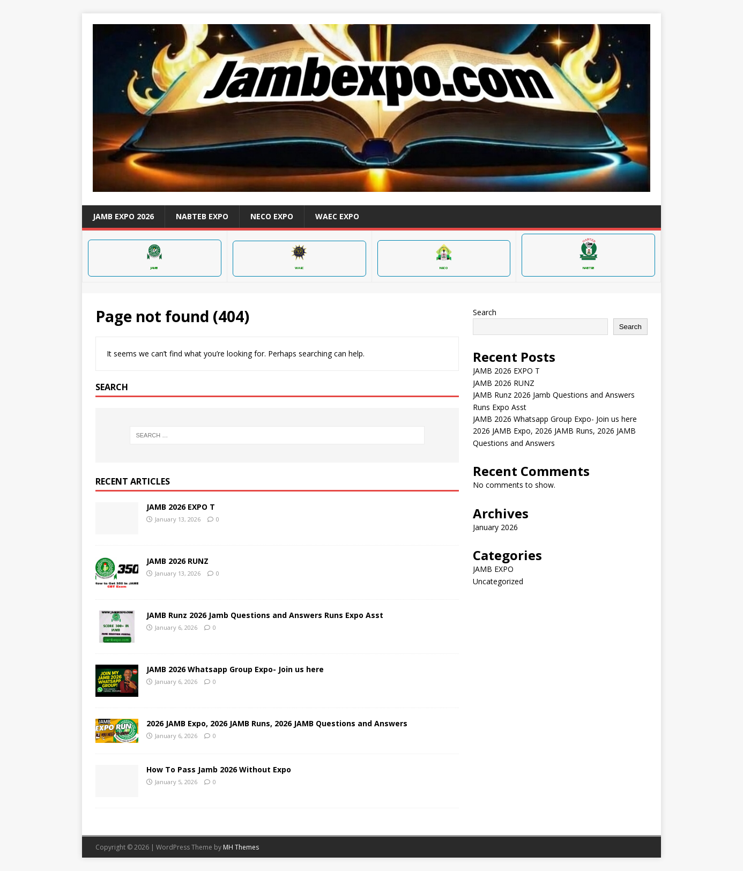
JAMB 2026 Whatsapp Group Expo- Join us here (235, 669)
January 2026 (495, 527)
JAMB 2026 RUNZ (177, 561)
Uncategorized (498, 581)
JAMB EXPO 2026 (123, 216)
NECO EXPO (271, 216)
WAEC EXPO (337, 216)
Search (484, 312)
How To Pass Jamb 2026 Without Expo (218, 769)
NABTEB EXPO (202, 216)
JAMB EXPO (493, 569)
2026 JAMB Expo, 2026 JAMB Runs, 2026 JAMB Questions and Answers (276, 723)
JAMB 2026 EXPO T (180, 507)
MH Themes (241, 847)
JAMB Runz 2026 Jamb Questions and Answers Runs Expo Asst (264, 615)
